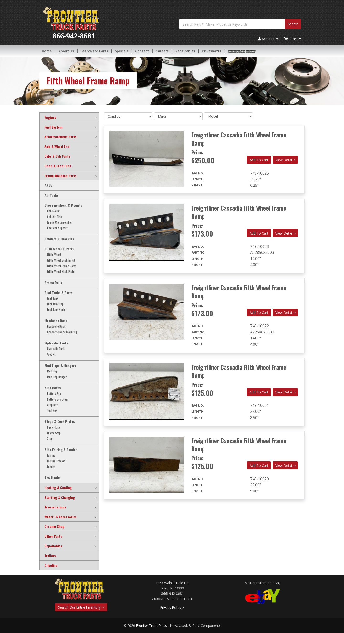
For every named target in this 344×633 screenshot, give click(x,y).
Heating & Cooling (58, 487)
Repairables (185, 51)
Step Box (52, 405)
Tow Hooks (52, 477)
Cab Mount (53, 211)
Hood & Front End (57, 166)
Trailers (50, 555)
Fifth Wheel (54, 254)
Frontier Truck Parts (151, 625)
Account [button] (268, 39)
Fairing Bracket (56, 461)
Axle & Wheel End (57, 146)
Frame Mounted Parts (60, 175)
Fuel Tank (52, 298)
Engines (50, 117)
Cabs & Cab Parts (57, 156)
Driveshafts (211, 51)
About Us (66, 51)
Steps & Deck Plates (60, 421)
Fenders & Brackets (59, 238)
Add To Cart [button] (259, 160)
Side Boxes (53, 387)
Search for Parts (94, 51)
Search (293, 24)
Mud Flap (52, 371)
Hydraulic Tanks (56, 343)
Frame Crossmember (59, 222)
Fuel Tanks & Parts (59, 292)
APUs (48, 185)
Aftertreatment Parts (60, 136)
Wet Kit (51, 354)
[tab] (69, 117)
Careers (162, 51)
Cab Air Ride (54, 216)
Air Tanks (52, 195)
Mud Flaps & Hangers (60, 365)
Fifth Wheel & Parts (59, 248)
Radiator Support (57, 228)
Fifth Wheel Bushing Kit (61, 260)
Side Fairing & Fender (61, 449)
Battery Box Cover (58, 399)
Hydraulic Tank (56, 348)
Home (47, 51)
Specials (121, 51)
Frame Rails (53, 282)
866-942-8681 (74, 36)
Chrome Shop (54, 526)
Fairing (51, 455)
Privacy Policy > (172, 607)
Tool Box (52, 410)
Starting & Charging (59, 497)
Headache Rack (56, 320)
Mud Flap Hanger (57, 377)
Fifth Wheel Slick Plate (61, 271)
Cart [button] (292, 39)
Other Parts (53, 536)
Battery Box (54, 393)
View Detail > (285, 160)
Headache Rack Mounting (62, 332)
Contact (142, 51)
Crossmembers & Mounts (63, 205)
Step (50, 438)
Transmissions (55, 507)
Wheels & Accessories (60, 516)
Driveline (50, 565)
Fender (51, 466)
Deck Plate (53, 427)
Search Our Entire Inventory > (81, 607)
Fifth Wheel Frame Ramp (61, 266)
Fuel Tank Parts (56, 309)
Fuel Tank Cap (55, 304)
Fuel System (53, 127)
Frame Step (54, 433)
